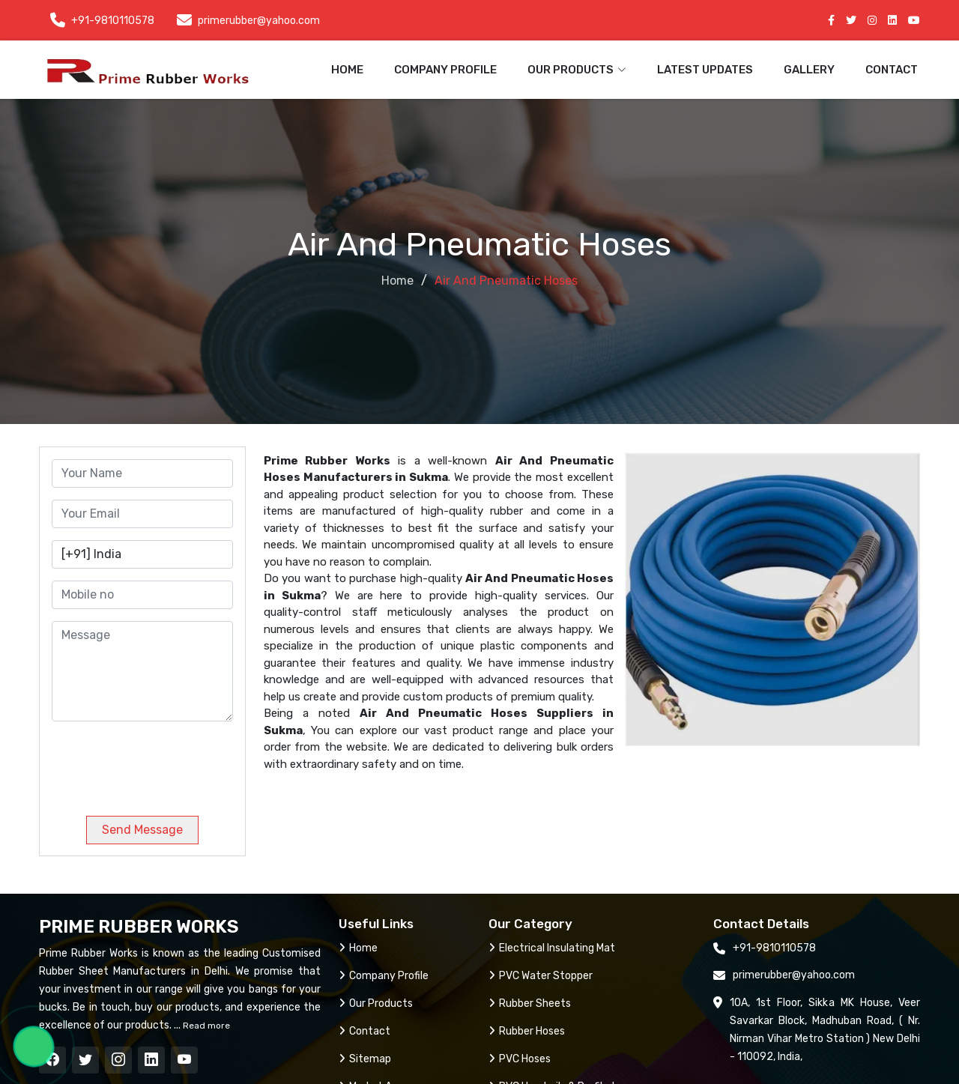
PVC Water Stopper (540, 975)
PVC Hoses (519, 1059)
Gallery (809, 69)
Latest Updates (705, 69)
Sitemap (365, 1059)
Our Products (376, 1003)
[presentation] (153, 762)
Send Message (142, 830)
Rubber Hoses (526, 1031)
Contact (891, 69)
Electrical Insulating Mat (551, 948)
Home (347, 69)
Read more (205, 1025)
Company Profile (445, 69)
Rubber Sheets (529, 1003)
